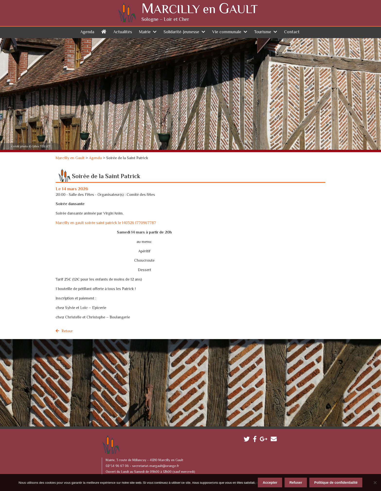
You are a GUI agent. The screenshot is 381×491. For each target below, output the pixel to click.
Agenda (87, 32)
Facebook (256, 440)
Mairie (145, 32)
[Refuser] (374, 482)
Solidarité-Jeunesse (181, 32)
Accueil (104, 31)
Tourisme (262, 32)
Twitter (248, 440)
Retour (67, 331)
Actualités (122, 32)
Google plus (265, 440)
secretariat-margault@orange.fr (155, 466)
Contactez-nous (275, 440)
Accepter (270, 482)
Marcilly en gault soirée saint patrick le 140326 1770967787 (106, 223)
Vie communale (226, 32)
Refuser (295, 482)
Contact (292, 32)
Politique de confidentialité (335, 482)
